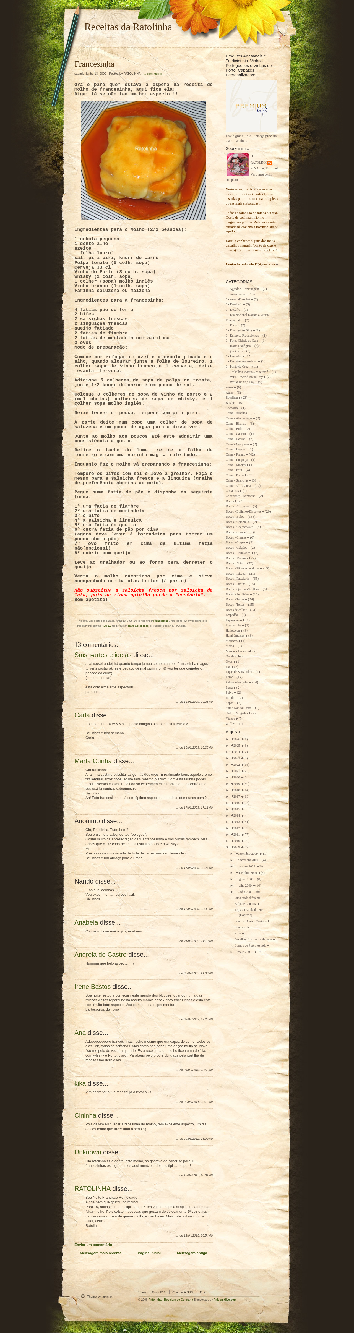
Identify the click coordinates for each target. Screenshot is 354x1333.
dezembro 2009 (248, 854)
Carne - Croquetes (237, 444)
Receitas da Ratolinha (128, 26)
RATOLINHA (92, 1188)
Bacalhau (232, 397)
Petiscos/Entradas (237, 682)
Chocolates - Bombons (240, 496)
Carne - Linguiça (237, 460)
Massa (230, 646)
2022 (237, 765)
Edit (202, 1292)
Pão (228, 667)
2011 (237, 835)
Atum (229, 392)
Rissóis (230, 698)
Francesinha (94, 63)
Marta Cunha (93, 761)
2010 (237, 841)
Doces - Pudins (235, 584)
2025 (237, 745)
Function (106, 1296)
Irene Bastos (92, 986)
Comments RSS (182, 1292)
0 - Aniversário (235, 294)
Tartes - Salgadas (237, 713)
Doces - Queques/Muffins (242, 589)
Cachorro (232, 408)
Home (142, 1292)
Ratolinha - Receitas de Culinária (171, 1299)
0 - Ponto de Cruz (237, 366)
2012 (237, 828)
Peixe (229, 677)
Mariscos (232, 641)
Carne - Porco (235, 475)
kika (80, 1083)
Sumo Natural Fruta (238, 708)
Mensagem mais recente (100, 1253)
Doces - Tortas (235, 605)
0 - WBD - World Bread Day (244, 377)
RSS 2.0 (106, 625)
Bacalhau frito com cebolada (253, 939)
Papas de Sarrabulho (239, 672)
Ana (80, 1032)
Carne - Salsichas (237, 480)
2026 (237, 739)
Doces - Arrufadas (237, 506)
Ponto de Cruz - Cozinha (251, 921)
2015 (237, 809)
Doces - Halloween (238, 553)
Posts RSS (158, 1292)
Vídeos (230, 718)
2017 (237, 796)
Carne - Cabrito (236, 434)
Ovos (229, 661)
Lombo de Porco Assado (250, 945)
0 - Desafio (233, 310)
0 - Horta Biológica (238, 346)
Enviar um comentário (93, 1245)
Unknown (87, 1152)
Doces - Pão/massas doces (242, 568)
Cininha (85, 1115)
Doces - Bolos (235, 517)
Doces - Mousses (237, 558)
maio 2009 (245, 952)
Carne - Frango (235, 454)
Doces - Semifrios (237, 594)
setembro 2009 (248, 873)
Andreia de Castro (100, 954)
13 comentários (152, 73)
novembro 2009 (248, 860)
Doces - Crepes (235, 542)
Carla (82, 715)
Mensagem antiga (192, 1253)
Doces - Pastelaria (237, 579)
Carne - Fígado (235, 449)
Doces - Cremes (236, 537)
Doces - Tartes (235, 599)
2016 (237, 803)
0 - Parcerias (234, 356)
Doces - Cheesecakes (239, 527)
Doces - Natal (234, 563)
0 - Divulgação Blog (239, 330)
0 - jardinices (234, 351)
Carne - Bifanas (236, 423)
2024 (237, 752)
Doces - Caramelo (237, 522)
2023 (237, 758)
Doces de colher (236, 610)
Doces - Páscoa (235, 574)
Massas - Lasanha (237, 651)
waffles (230, 724)
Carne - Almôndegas (239, 418)
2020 (237, 777)
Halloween (233, 630)
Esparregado (234, 620)
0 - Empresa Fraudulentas (242, 336)
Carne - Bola (234, 429)
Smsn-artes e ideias (103, 654)
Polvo (229, 692)
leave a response (138, 625)
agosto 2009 (246, 879)
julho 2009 (245, 885)
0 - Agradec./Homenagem (242, 289)
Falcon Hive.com (225, 1299)
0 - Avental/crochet (238, 299)
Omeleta (231, 656)
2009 (237, 847)
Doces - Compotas (237, 532)
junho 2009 (245, 892)
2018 (237, 790)
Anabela (86, 922)
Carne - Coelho (235, 439)
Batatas (230, 403)
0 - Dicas (231, 325)
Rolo (238, 933)
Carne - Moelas (236, 465)
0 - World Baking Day (240, 382)
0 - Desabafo (234, 304)
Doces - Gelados (236, 548)
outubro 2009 (247, 866)
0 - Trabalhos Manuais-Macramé (247, 372)
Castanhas (232, 491)
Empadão (232, 615)
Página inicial (149, 1253)
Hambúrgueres (235, 635)
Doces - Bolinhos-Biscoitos (243, 511)
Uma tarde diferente (247, 898)
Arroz (229, 387)
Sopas (229, 703)
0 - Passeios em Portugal (241, 361)
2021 (237, 771)
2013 (237, 822)
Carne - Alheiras (236, 413)
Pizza (229, 687)
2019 (237, 784)
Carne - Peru (234, 470)
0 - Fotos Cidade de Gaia (242, 341)
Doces (230, 501)
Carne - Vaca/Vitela (238, 486)
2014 (237, 815)
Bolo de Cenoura (245, 904)
